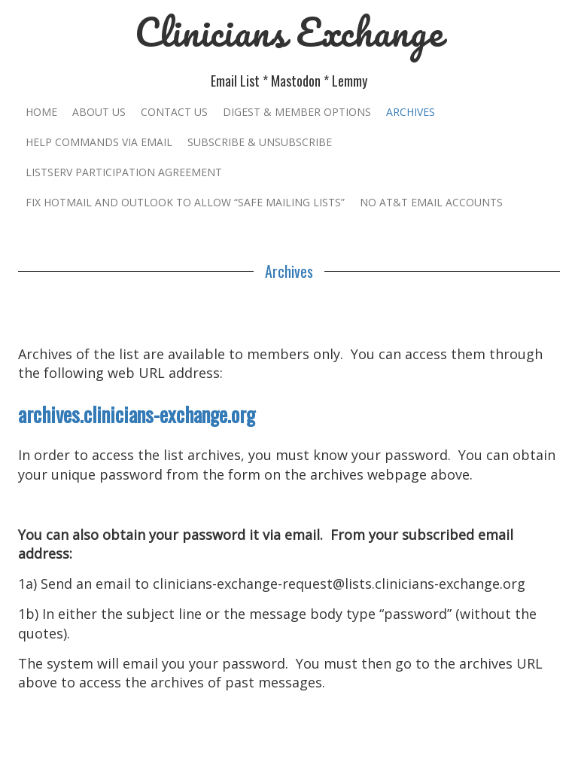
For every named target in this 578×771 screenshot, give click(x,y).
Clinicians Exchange (289, 31)
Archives (410, 112)
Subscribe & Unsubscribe (259, 142)
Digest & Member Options (297, 112)
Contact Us (174, 112)
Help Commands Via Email (99, 142)
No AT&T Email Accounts (431, 202)
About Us (99, 112)
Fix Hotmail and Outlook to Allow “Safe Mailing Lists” (185, 202)
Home (41, 112)
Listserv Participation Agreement (124, 172)
